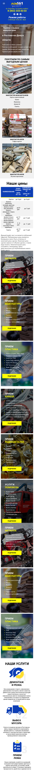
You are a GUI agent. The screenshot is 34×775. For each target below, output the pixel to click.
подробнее (12, 281)
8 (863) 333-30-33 (17, 10)
